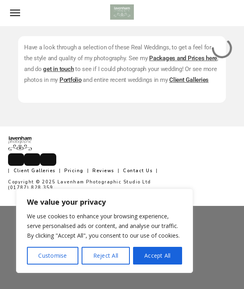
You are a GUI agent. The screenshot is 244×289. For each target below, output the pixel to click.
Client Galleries (189, 79)
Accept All (157, 255)
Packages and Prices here (183, 58)
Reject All (106, 255)
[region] (104, 231)
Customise (52, 255)
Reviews (103, 171)
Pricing (74, 171)
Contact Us (137, 171)
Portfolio (70, 79)
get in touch (58, 69)
